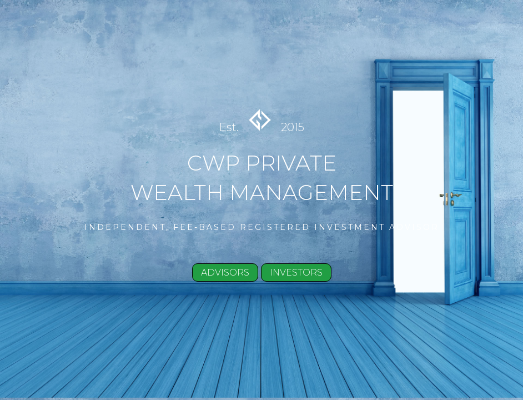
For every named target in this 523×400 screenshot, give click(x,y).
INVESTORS (296, 272)
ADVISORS (225, 272)
